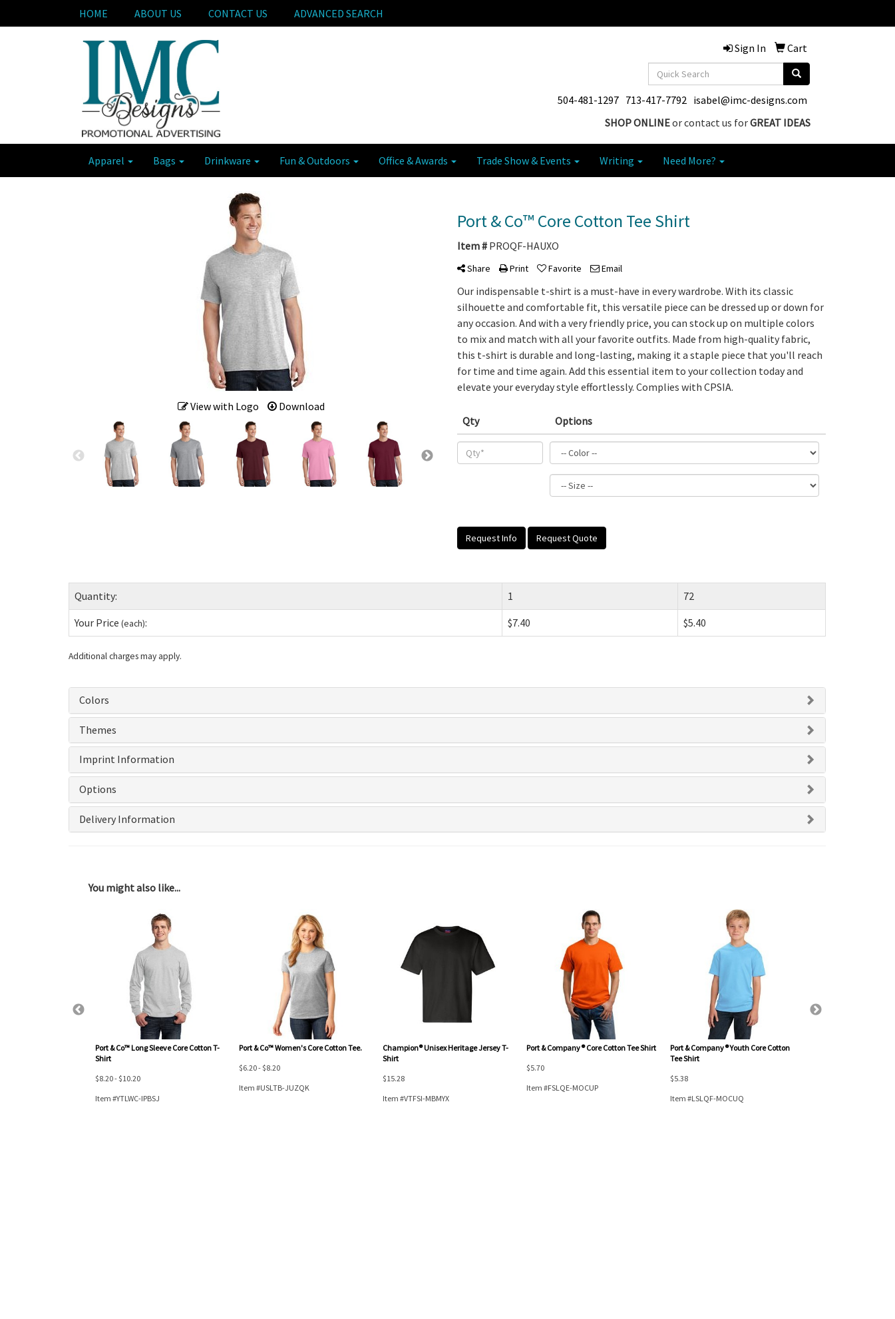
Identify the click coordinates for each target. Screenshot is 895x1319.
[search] (796, 74)
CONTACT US (238, 13)
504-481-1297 (588, 100)
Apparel (111, 160)
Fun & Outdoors (319, 160)
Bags (168, 160)
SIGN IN (211, 1241)
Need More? (694, 160)
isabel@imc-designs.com (750, 100)
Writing (621, 160)
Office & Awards (417, 160)
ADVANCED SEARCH (338, 13)
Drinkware (232, 160)
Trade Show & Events (528, 160)
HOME (93, 13)
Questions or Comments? (127, 1284)
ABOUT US (158, 13)
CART (208, 1222)
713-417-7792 (656, 100)
